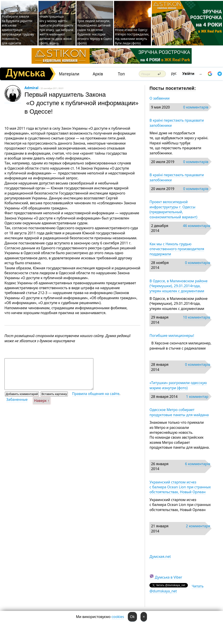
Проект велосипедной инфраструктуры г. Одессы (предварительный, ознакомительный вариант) (174, 209)
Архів (98, 74)
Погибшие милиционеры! (171, 335)
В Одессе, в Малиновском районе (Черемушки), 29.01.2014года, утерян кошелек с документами (178, 285)
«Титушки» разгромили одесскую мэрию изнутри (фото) (178, 385)
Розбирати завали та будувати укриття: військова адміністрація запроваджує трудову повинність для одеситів (18, 29)
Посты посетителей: (172, 88)
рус (174, 73)
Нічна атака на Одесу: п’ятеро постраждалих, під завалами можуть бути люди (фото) (132, 36)
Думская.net (160, 556)
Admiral (31, 87)
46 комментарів (196, 225)
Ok (132, 616)
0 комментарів (195, 107)
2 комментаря (198, 526)
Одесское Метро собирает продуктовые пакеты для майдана (179, 412)
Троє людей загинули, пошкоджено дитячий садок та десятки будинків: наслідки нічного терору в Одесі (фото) (94, 32)
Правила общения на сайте (95, 393)
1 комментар (197, 396)
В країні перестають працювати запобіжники (176, 123)
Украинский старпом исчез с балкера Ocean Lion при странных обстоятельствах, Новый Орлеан (180, 487)
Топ (121, 74)
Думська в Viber (168, 577)
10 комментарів (196, 317)
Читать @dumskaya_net (176, 588)
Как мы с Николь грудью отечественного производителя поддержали (176, 248)
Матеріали (69, 74)
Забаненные (17, 399)
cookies (118, 616)
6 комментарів (197, 463)
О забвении (159, 98)
